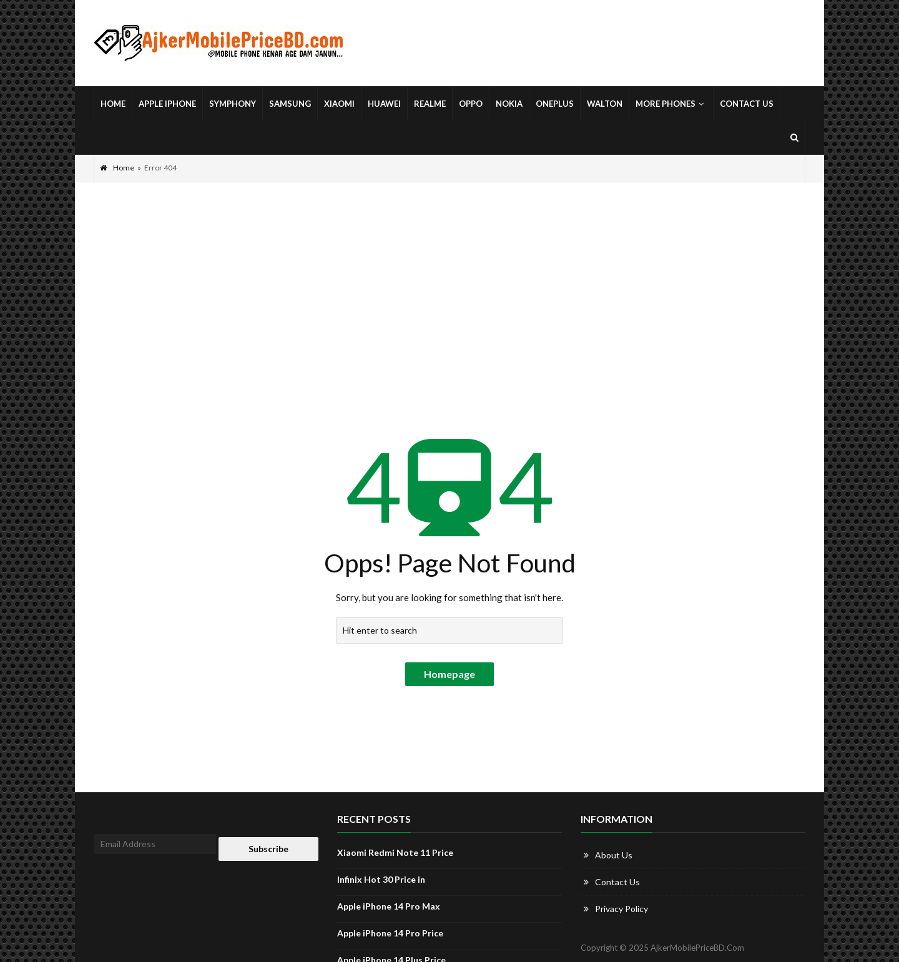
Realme (430, 104)
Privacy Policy (621, 908)
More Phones (671, 104)
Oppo (471, 104)
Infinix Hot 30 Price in (381, 879)
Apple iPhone (167, 104)
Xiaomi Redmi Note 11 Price (395, 852)
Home (113, 104)
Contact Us (747, 104)
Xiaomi (339, 104)
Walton (604, 104)
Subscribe (268, 848)
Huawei (384, 104)
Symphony (232, 104)
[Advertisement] (449, 276)
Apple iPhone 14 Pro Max (388, 906)
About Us (613, 855)
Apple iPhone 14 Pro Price (390, 933)
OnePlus (555, 104)
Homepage (449, 674)
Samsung (290, 104)
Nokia (509, 104)
